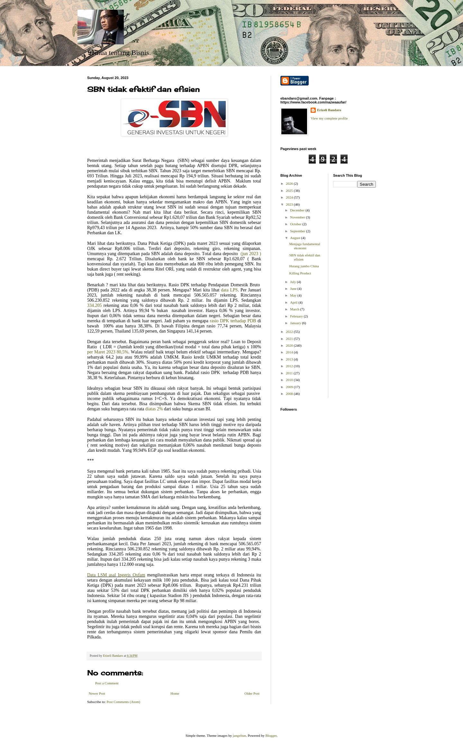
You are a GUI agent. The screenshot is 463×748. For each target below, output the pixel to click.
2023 (290, 204)
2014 (290, 352)
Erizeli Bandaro (329, 110)
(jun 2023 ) (251, 253)
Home (174, 693)
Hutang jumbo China (304, 266)
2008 (290, 394)
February (297, 316)
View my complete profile (329, 118)
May (293, 295)
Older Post (251, 693)
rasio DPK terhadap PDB (233, 320)
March (295, 309)
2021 (290, 339)
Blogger (271, 735)
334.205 (95, 305)
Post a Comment (107, 683)
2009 (290, 387)
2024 (290, 197)
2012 (290, 366)
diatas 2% (154, 408)
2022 (290, 332)
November (298, 217)
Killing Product (300, 273)
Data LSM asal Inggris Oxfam (116, 575)
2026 (290, 183)
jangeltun (239, 735)
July (293, 282)
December (297, 210)
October (296, 224)
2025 (290, 190)
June (293, 288)
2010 (290, 380)
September (298, 231)
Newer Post (97, 693)
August (295, 238)
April (294, 302)
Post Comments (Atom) (124, 702)
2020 (290, 345)
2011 (290, 373)
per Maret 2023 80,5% (107, 352)
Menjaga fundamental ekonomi (304, 246)
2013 (290, 359)
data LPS (229, 290)
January (296, 323)
